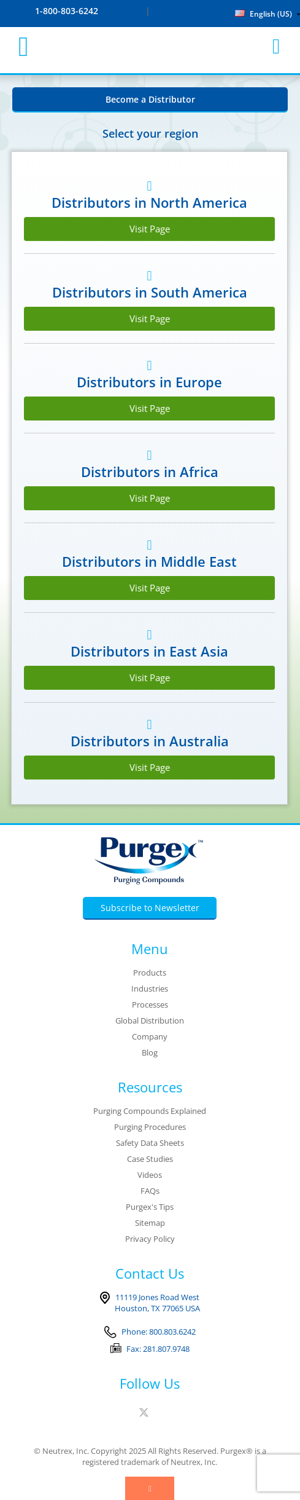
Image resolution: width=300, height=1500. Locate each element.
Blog (150, 1052)
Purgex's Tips (150, 1206)
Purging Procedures (150, 1126)
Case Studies (150, 1158)
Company (149, 1036)
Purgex (150, 46)
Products (149, 972)
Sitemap (150, 1222)
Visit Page (149, 229)
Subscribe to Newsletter (150, 908)
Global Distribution (149, 1020)
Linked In (162, 1412)
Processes (150, 1004)
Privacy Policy (150, 1238)
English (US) (263, 14)
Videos (149, 1174)
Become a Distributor (150, 99)
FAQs (150, 1190)
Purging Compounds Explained (149, 1110)
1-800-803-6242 (66, 11)
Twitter (144, 1412)
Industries (149, 988)
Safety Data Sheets (150, 1142)
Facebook (129, 1412)
